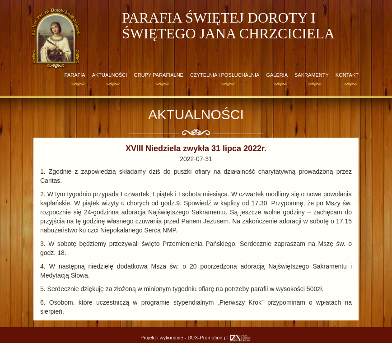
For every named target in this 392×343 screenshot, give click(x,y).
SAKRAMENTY (311, 75)
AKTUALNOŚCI (109, 75)
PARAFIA (74, 75)
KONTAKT (347, 75)
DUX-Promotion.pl (219, 337)
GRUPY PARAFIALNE (158, 75)
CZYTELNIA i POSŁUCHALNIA (224, 75)
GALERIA (277, 75)
